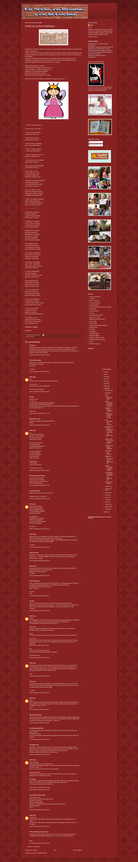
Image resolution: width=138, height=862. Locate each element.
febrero (107, 506)
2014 (105, 374)
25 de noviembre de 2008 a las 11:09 (39, 657)
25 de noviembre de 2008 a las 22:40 (39, 809)
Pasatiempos (93, 331)
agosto (107, 492)
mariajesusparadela (35, 728)
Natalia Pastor (33, 418)
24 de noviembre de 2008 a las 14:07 (39, 425)
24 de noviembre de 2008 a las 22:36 (39, 560)
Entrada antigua (77, 850)
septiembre (108, 489)
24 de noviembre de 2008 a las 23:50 (39, 575)
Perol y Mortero (33, 360)
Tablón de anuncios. (95, 343)
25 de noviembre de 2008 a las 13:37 (39, 709)
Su (30, 397)
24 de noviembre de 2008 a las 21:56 (39, 498)
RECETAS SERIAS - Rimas (97, 337)
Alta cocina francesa (95, 296)
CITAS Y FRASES (94, 301)
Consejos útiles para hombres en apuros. (100, 307)
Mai (30, 601)
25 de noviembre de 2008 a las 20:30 (39, 739)
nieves (31, 534)
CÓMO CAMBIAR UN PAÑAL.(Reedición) (109, 404)
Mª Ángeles (32, 745)
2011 (105, 381)
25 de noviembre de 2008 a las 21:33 (39, 754)
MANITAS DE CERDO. (108, 482)
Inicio (55, 850)
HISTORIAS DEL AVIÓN (96, 315)
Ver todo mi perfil (92, 36)
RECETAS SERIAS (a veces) (97, 339)
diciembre (108, 390)
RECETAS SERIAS (95, 335)
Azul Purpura (33, 581)
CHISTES (92, 299)
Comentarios (93, 145)
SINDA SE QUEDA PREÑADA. (109, 409)
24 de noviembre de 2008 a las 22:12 (39, 529)
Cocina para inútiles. (95, 303)
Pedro (31, 377)
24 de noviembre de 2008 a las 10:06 (39, 355)
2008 (105, 388)
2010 (105, 383)
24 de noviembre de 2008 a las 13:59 (39, 413)
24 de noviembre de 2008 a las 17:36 (39, 485)
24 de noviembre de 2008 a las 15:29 (39, 470)
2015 (105, 372)
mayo (107, 499)
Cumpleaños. (93, 309)
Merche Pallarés (34, 715)
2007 (105, 512)
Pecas (31, 663)
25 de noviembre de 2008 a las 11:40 (39, 676)
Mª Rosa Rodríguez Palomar (37, 832)
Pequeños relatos (94, 333)
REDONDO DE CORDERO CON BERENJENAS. (109, 460)
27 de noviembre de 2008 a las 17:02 (39, 843)
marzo (107, 504)
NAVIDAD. (92, 329)
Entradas (92, 142)
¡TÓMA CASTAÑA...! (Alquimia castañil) (109, 468)
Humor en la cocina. (95, 317)
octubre (107, 486)
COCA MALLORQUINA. (108, 398)
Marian (31, 566)
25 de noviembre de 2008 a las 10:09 (39, 610)
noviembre (108, 393)
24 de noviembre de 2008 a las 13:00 (39, 371)
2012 (105, 379)
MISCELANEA (93, 323)
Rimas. (32, 336)
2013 (105, 376)
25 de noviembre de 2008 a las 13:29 (39, 692)
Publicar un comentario (33, 846)
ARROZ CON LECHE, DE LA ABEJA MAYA (109, 441)
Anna (30, 345)
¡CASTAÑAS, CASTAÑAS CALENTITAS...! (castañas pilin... (109, 476)
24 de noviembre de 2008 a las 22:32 (39, 547)
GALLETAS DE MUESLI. (108, 452)
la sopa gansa (33, 490)
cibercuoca (32, 552)
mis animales (93, 321)
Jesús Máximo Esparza (36, 795)
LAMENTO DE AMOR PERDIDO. (109, 447)
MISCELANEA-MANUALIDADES (98, 325)
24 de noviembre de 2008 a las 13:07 (39, 391)
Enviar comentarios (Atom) (40, 853)
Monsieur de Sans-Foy (35, 475)
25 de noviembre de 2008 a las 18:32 (39, 722)
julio (106, 495)
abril (106, 502)
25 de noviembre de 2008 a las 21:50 (39, 789)
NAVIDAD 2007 (94, 327)
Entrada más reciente (31, 850)
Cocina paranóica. (94, 305)
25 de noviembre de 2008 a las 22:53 (39, 826)
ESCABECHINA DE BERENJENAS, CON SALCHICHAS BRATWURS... (109, 432)
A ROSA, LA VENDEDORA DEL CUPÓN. (108, 415)
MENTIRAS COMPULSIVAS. (97, 319)
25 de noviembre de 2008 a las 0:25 (39, 595)
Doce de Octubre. (94, 311)
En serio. (92, 313)
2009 (105, 386)
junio (106, 497)
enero (107, 509)
